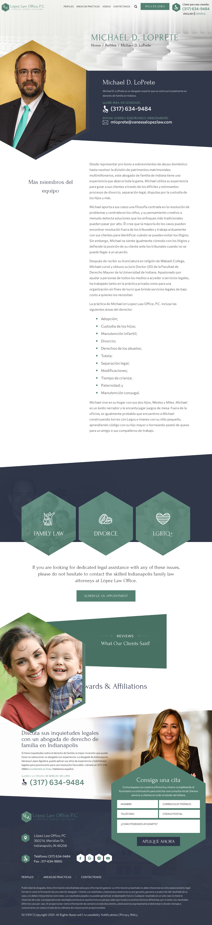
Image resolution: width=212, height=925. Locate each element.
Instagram (99, 858)
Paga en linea (155, 6)
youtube (108, 858)
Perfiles (69, 6)
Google (90, 858)
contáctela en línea (40, 768)
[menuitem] (188, 13)
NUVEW (27, 915)
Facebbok (81, 858)
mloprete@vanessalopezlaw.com (141, 121)
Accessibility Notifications (100, 915)
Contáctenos (121, 6)
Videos (106, 6)
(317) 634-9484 (196, 8)
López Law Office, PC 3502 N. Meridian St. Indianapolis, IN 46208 (50, 841)
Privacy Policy (129, 915)
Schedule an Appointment (106, 596)
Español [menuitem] (200, 13)
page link (48, 523)
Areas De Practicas (88, 6)
